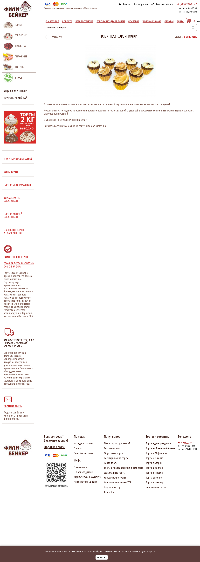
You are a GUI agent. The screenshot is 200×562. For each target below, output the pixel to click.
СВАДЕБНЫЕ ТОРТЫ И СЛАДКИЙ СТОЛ (14, 231)
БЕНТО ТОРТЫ (11, 171)
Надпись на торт (113, 487)
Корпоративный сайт (16, 97)
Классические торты (115, 477)
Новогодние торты (156, 487)
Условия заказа (152, 21)
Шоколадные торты (114, 472)
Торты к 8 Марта (154, 458)
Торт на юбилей (154, 467)
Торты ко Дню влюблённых (160, 448)
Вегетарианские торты (116, 458)
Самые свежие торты (16, 257)
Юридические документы (87, 477)
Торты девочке (154, 477)
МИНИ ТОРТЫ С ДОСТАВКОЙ (18, 158)
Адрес (180, 21)
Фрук (107, 453)
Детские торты (112, 448)
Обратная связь (13, 406)
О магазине (52, 21)
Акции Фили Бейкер (15, 91)
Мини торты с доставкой (117, 443)
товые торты (117, 453)
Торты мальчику (154, 482)
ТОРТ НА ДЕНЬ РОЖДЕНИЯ (17, 184)
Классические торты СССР (118, 482)
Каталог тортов (84, 21)
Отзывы (169, 21)
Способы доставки (84, 453)
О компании (80, 467)
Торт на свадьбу (154, 472)
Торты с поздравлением (111, 21)
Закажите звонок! (56, 440)
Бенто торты (111, 463)
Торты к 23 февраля (156, 453)
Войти (126, 4)
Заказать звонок (165, 4)
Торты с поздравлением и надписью (123, 467)
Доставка (133, 21)
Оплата (78, 448)
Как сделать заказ (83, 443)
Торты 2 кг (109, 492)
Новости (67, 21)
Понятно (101, 557)
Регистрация (141, 4)
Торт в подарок (154, 463)
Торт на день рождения (158, 443)
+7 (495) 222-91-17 (187, 4)
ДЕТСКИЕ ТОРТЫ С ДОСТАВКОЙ (12, 199)
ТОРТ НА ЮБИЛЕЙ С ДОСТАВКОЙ (13, 215)
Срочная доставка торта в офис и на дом (19, 265)
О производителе (83, 472)
